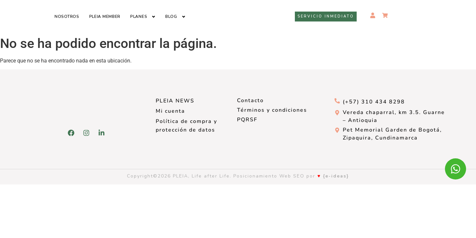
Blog (171, 16)
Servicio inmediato (326, 16)
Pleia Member (104, 16)
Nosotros (67, 16)
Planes (138, 16)
